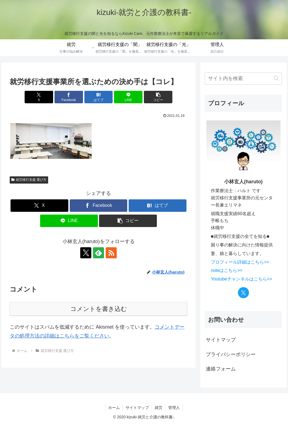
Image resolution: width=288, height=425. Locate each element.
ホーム (114, 407)
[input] (243, 78)
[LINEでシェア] (128, 97)
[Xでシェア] (39, 97)
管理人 (174, 407)
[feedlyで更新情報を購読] (98, 252)
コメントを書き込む (98, 308)
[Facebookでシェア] (69, 97)
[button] (158, 97)
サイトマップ (221, 339)
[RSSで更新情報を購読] (111, 252)
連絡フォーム (221, 369)
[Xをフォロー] (85, 252)
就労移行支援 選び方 (28, 180)
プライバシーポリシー (231, 354)
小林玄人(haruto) (243, 181)
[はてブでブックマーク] (98, 97)
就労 (158, 407)
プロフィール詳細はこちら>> (240, 261)
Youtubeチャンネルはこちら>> (241, 278)
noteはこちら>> (226, 270)
